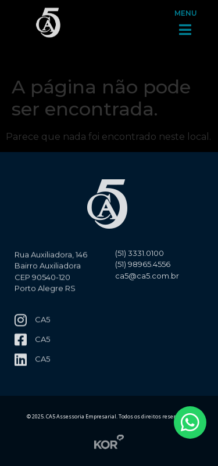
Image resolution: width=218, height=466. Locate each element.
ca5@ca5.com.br (147, 281)
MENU (185, 5)
